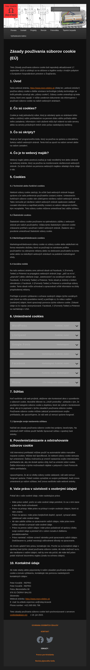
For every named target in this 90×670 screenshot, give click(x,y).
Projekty (33, 30)
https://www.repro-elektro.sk (42, 88)
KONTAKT (45, 631)
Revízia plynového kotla (45, 661)
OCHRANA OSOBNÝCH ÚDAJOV (45, 625)
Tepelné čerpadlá (69, 30)
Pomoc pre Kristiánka (45, 655)
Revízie (43, 30)
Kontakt (23, 30)
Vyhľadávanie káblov (18, 36)
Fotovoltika (54, 30)
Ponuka (13, 30)
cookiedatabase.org (18, 615)
